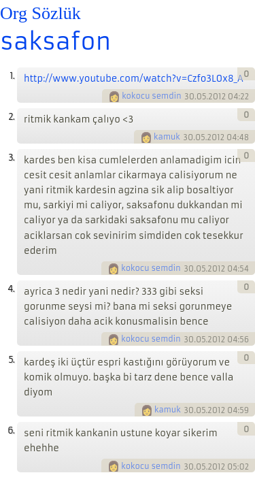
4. (10, 289)
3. (11, 157)
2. (11, 116)
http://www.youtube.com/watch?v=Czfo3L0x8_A (133, 78)
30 (189, 96)
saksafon (55, 41)
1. (12, 76)
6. (10, 430)
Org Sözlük (40, 13)
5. (11, 359)
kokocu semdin (151, 96)
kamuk (167, 137)
